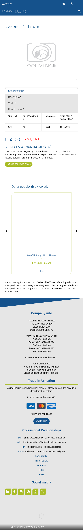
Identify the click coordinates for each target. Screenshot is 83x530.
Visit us (12, 103)
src (79, 11)
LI (8, 492)
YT (35, 492)
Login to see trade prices (18, 164)
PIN (28, 492)
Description (14, 97)
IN (21, 492)
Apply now (41, 421)
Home (64, 4)
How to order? (16, 109)
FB (14, 492)
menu (8, 3)
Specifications (16, 91)
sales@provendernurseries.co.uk (41, 358)
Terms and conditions (41, 414)
